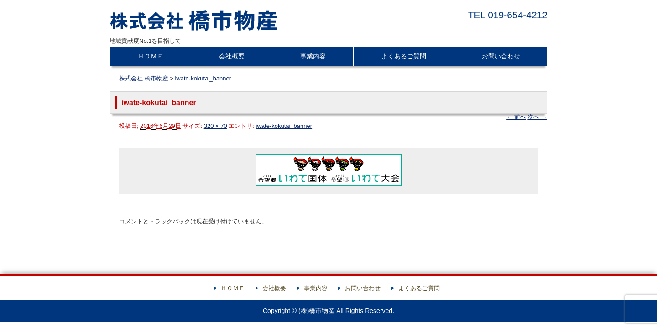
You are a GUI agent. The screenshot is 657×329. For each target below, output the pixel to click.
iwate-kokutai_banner (203, 78)
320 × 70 (215, 125)
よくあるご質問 (403, 56)
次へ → (537, 116)
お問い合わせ (501, 56)
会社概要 (232, 56)
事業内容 (313, 56)
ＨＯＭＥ (150, 56)
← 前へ (516, 116)
